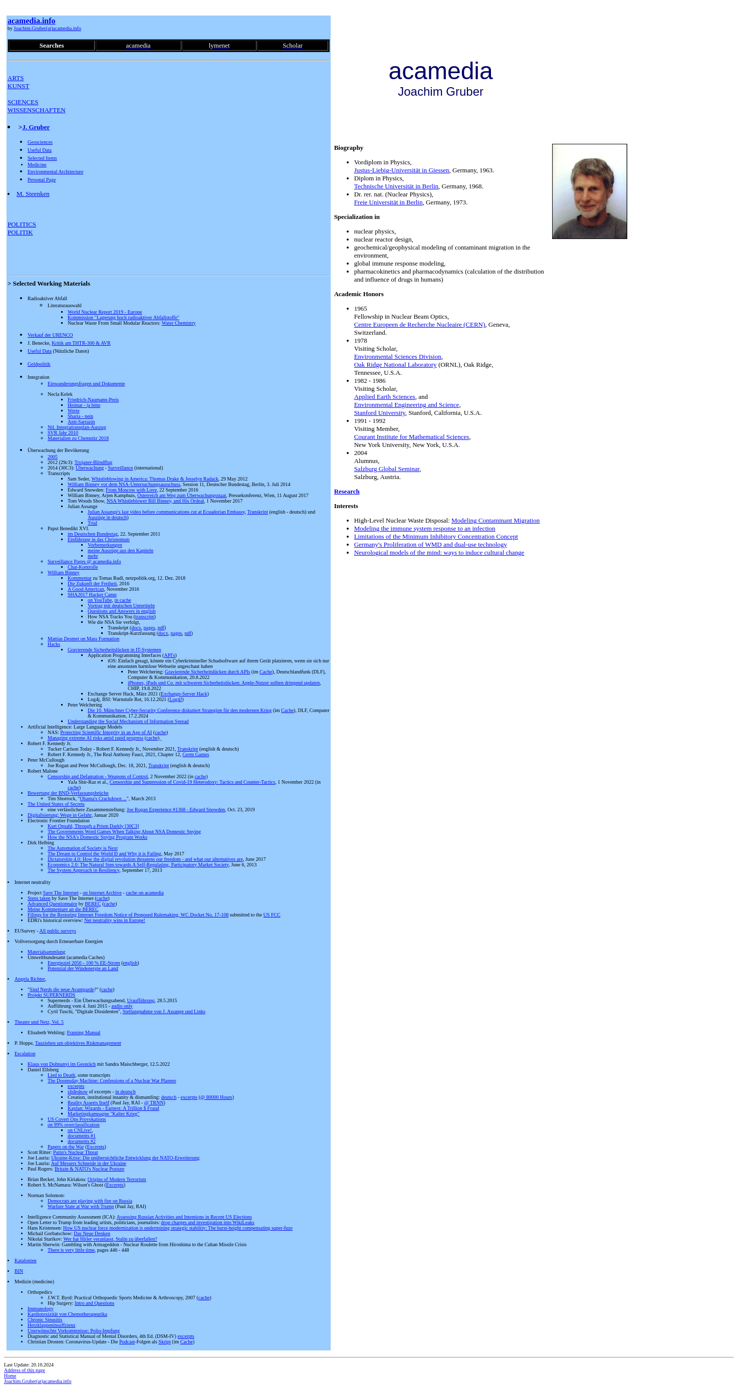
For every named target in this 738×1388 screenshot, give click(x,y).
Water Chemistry (179, 323)
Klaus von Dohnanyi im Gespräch (62, 1064)
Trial (92, 523)
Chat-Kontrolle (83, 567)
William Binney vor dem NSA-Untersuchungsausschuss (124, 484)
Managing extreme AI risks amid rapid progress (95, 738)
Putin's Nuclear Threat (75, 1152)
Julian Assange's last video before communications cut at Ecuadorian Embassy (166, 512)
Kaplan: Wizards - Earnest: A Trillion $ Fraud (113, 1108)
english (130, 963)
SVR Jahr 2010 (63, 432)
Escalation (25, 1053)
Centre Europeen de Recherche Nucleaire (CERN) (419, 324)
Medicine (37, 164)
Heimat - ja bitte (84, 405)
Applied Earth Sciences (384, 396)
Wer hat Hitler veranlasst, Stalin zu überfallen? (110, 1239)
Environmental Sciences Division (397, 356)
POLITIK (20, 232)
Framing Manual (83, 1032)
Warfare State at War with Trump (81, 1206)
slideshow (78, 1091)
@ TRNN (154, 1102)
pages (149, 627)
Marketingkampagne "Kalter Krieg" (104, 1113)
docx (136, 627)
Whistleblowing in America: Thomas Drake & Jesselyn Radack (154, 479)
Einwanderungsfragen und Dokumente (86, 383)
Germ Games (195, 754)
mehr (93, 556)
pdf (160, 627)
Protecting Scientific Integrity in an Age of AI (106, 732)
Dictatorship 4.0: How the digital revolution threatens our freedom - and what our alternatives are (145, 859)
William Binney (64, 572)
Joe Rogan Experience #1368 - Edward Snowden (176, 809)
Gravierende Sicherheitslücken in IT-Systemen (114, 649)
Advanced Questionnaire (52, 903)
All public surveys (57, 931)
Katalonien (26, 1260)
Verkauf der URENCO (50, 335)
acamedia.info (32, 21)
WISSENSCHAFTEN (37, 110)
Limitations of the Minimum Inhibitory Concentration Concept (436, 536)
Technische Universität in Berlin (396, 186)
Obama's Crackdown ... (103, 798)
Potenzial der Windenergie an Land (83, 968)
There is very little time (71, 1250)
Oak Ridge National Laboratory (395, 364)
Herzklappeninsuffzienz (51, 1325)
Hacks (54, 644)
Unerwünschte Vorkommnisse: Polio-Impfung (74, 1330)
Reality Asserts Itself (88, 1102)
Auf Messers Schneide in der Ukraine (88, 1163)
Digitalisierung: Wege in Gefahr (60, 815)
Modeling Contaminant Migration (495, 520)
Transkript (257, 512)
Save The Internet (61, 892)
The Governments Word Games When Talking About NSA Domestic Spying (124, 831)
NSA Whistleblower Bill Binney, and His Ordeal (155, 501)
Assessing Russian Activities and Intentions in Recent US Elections (184, 1217)
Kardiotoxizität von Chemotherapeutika (67, 1314)
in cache (123, 600)
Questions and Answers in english (122, 611)
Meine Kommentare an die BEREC (63, 909)
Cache (266, 671)
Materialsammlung (47, 952)
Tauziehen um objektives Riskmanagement (78, 1043)
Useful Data (40, 150)
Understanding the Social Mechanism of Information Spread (128, 721)
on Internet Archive (102, 892)
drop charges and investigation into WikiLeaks (207, 1222)
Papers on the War (66, 1146)
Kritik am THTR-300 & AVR (81, 343)
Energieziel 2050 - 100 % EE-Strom (84, 963)
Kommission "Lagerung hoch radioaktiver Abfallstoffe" (123, 317)
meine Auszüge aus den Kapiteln (120, 550)
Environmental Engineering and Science (406, 404)
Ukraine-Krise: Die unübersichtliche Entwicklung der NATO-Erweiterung (125, 1158)
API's (169, 655)
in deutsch (125, 1091)
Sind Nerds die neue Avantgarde (62, 989)
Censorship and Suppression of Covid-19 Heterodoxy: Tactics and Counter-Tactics (192, 782)
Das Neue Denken (92, 1233)
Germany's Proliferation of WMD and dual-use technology (430, 544)
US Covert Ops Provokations (77, 1119)
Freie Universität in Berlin (388, 202)
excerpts (76, 1086)
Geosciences (40, 142)
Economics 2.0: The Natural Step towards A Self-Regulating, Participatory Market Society (138, 864)
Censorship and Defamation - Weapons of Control (98, 776)
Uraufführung (141, 1000)
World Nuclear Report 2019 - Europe (105, 312)
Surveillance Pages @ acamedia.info (84, 561)
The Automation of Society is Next (83, 848)
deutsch (169, 1097)
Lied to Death (61, 1075)
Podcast (127, 1341)
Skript (164, 1341)
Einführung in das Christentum (99, 539)
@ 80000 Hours (216, 1097)
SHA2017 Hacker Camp (92, 594)
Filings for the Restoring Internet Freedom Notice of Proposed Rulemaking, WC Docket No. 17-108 (128, 914)
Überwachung (90, 468)
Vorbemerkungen (105, 545)
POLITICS (22, 224)
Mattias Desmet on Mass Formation (83, 638)
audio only (122, 1006)
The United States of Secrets (56, 804)
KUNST (18, 86)
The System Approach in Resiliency (83, 870)
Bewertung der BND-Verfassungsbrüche (68, 793)
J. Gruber (36, 127)
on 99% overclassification (74, 1124)
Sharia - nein (80, 416)
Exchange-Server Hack (184, 694)
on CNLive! (80, 1130)
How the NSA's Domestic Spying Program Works (97, 837)
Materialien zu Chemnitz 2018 (78, 438)
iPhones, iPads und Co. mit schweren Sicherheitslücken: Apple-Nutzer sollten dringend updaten (224, 682)
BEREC (93, 903)
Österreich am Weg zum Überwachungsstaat (181, 495)
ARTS (16, 78)
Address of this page (24, 1370)
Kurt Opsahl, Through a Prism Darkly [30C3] (93, 826)
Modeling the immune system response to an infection (425, 528)
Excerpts (95, 1146)
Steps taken (39, 898)
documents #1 (82, 1135)
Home (10, 1375)
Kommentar (80, 578)
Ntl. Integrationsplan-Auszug (77, 427)
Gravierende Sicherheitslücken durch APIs (207, 671)
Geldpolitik (39, 364)
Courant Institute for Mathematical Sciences (411, 436)
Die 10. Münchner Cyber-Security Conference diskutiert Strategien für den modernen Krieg (180, 710)
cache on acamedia (145, 892)
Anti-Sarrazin (81, 421)
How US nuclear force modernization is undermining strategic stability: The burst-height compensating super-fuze (178, 1228)
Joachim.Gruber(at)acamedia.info (47, 28)
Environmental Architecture (55, 171)
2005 (53, 456)
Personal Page (42, 179)
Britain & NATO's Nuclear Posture (89, 1169)
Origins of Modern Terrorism (117, 1179)
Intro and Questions (94, 1303)
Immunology (41, 1308)
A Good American (86, 589)
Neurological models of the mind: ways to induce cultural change (439, 552)
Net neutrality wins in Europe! (114, 920)
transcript (144, 616)
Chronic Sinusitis (45, 1319)
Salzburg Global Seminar (387, 469)
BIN (19, 1271)
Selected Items (42, 158)
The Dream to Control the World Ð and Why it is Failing (104, 853)
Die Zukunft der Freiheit (92, 583)
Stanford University (379, 412)
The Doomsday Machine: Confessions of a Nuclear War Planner (112, 1080)
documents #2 (82, 1141)
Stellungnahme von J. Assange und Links (164, 1011)
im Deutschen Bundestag (93, 534)
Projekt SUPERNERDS (51, 995)
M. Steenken (33, 193)
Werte (74, 410)
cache (160, 732)
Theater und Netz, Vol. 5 (39, 1022)
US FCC (272, 914)
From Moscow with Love (131, 490)
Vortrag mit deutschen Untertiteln (121, 605)
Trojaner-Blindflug (94, 462)
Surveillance (120, 468)
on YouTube (100, 600)
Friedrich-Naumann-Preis (93, 399)
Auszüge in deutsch (107, 517)
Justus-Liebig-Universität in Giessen (401, 170)
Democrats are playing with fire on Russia (90, 1201)
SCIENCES (23, 102)
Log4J (175, 699)
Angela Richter (30, 979)
